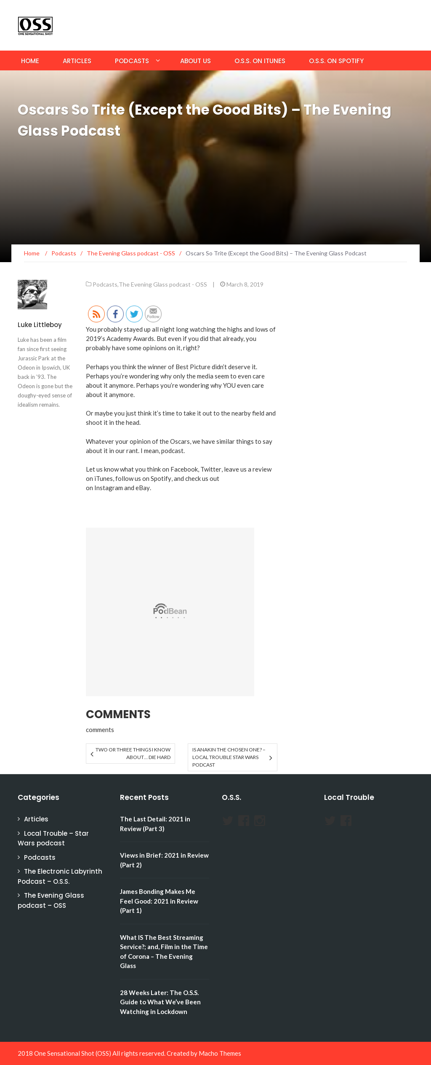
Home (30, 60)
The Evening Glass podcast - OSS (163, 284)
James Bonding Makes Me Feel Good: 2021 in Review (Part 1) (159, 901)
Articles (77, 60)
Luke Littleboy (40, 324)
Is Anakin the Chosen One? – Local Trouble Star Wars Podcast (229, 757)
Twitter (210, 469)
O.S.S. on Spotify (336, 60)
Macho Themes (220, 1053)
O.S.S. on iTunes (259, 60)
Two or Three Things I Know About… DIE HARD (133, 753)
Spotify (161, 478)
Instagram (108, 487)
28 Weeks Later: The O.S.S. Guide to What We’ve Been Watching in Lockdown (160, 1002)
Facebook (184, 469)
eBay (143, 487)
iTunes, (104, 478)
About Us (195, 60)
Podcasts (132, 60)
